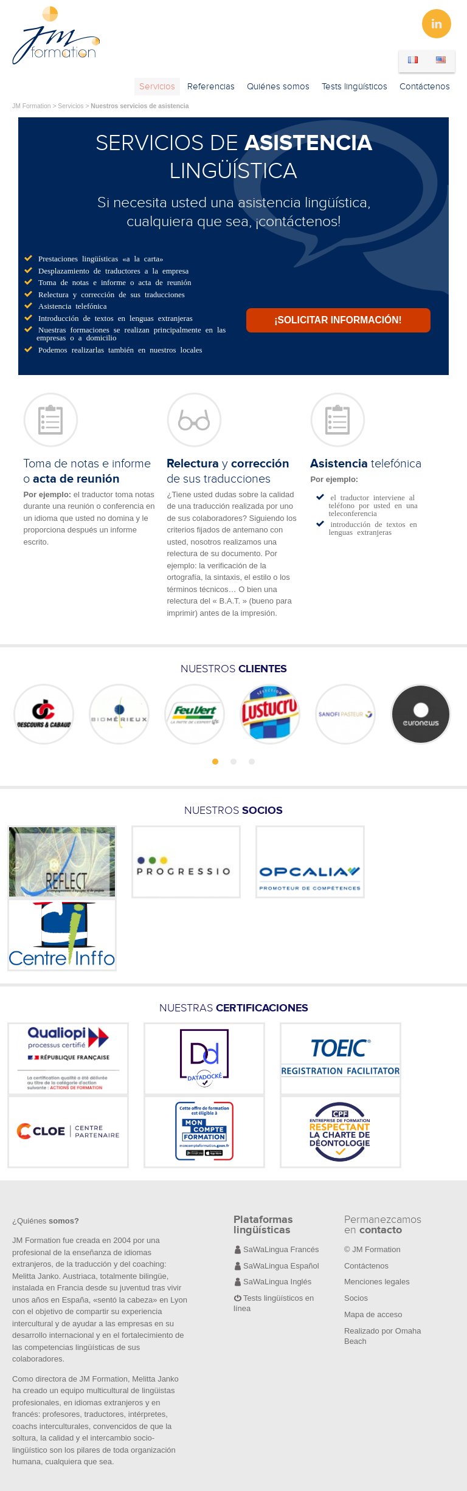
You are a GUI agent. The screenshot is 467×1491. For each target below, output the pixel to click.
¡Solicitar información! (337, 320)
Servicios (157, 86)
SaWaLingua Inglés (277, 1281)
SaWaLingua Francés (281, 1249)
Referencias (211, 86)
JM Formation (31, 106)
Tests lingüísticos (354, 86)
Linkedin (436, 23)
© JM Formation (372, 1249)
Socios (356, 1298)
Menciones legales (377, 1281)
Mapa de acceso (373, 1314)
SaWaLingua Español (281, 1265)
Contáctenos (425, 86)
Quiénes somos (278, 86)
